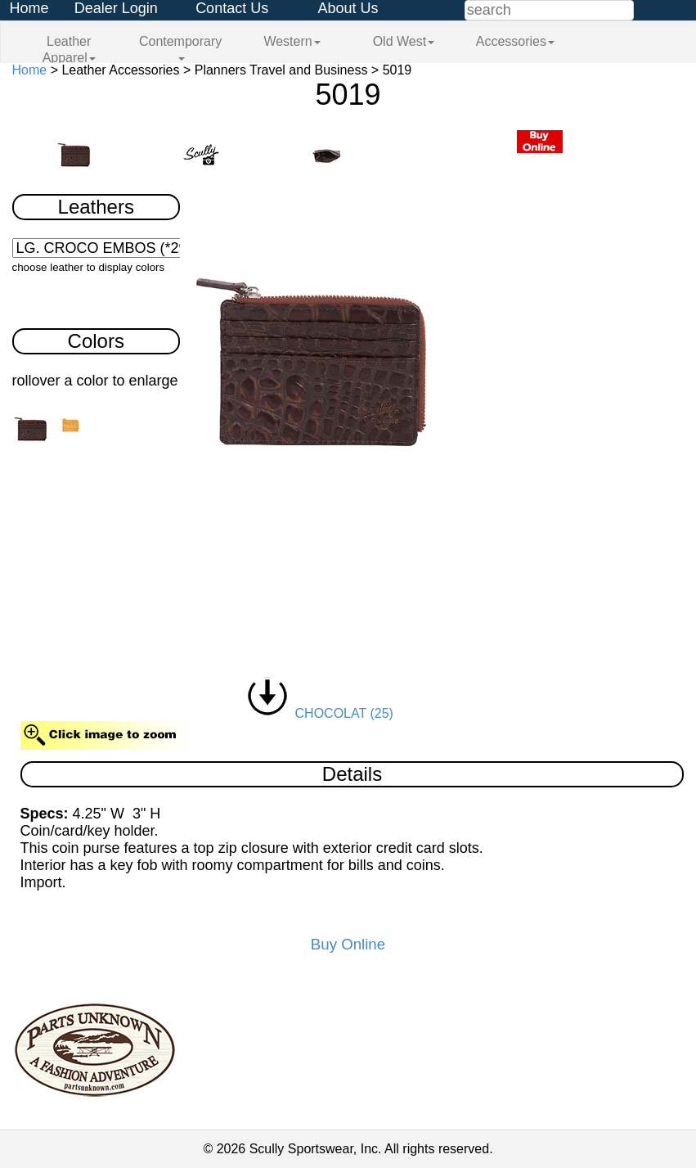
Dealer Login (116, 8)
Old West (404, 41)
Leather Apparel (69, 49)
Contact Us (231, 8)
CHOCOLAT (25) (320, 713)
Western (291, 41)
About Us (347, 8)
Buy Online (348, 944)
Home (28, 8)
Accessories (515, 41)
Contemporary (180, 47)
